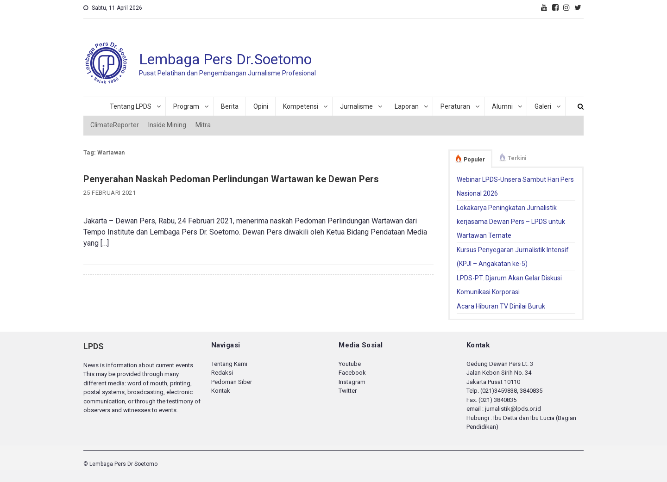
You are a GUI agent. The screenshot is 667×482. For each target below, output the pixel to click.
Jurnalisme (356, 106)
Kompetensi (300, 106)
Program (186, 106)
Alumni (502, 106)
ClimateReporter (114, 125)
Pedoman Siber (231, 381)
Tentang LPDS (130, 106)
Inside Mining (167, 125)
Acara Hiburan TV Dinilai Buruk (501, 306)
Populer (474, 159)
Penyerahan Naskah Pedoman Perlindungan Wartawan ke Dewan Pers (231, 179)
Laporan (407, 106)
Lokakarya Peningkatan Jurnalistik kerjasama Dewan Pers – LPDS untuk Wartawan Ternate (511, 221)
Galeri (543, 106)
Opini (260, 106)
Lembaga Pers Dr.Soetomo (225, 59)
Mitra (203, 125)
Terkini (517, 158)
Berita (230, 106)
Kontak (220, 390)
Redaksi (222, 372)
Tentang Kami (229, 363)
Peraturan (455, 106)
